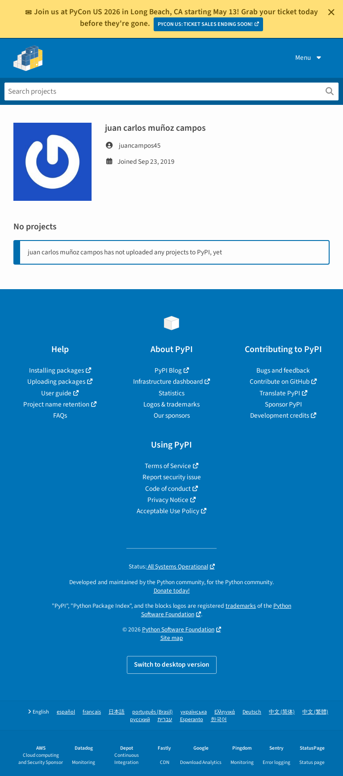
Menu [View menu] (309, 57)
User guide (56, 393)
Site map (171, 638)
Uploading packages (56, 381)
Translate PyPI (279, 393)
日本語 (117, 712)
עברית (165, 719)
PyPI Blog (168, 370)
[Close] (331, 12)
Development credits (279, 415)
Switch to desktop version (171, 664)
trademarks (241, 606)
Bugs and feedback (283, 370)
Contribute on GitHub (280, 381)
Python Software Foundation (178, 629)
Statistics (171, 393)
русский (140, 719)
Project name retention (56, 404)
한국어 (219, 719)
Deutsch (252, 712)
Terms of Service (168, 466)
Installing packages (56, 370)
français (92, 712)
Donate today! (172, 590)
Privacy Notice (167, 500)
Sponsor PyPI (283, 404)
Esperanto (191, 719)
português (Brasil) (152, 712)
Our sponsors (172, 415)
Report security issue (171, 477)
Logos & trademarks (171, 404)
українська (193, 712)
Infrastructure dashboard (168, 381)
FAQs (60, 415)
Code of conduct (168, 489)
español (66, 712)
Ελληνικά (224, 712)
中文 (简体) (282, 712)
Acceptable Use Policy (168, 511)
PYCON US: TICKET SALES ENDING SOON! (205, 24)
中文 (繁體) (315, 712)
